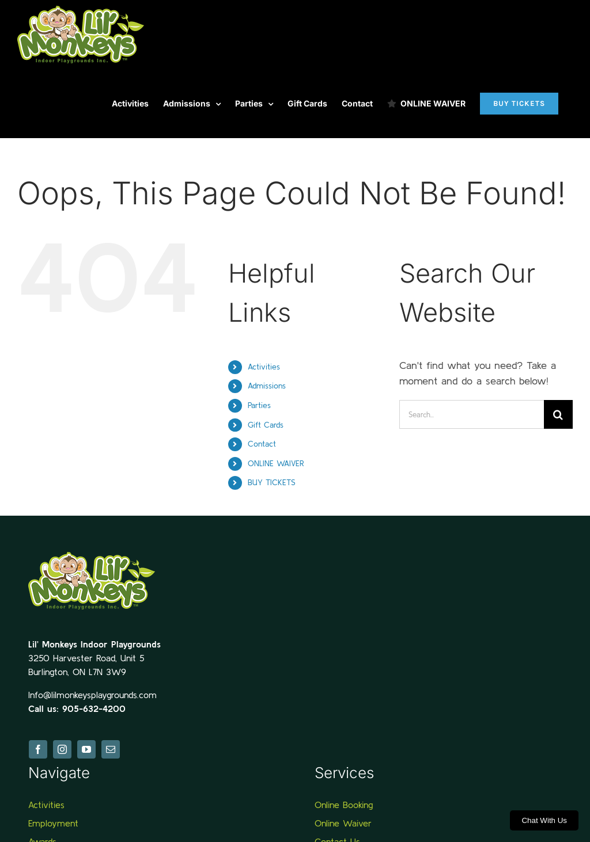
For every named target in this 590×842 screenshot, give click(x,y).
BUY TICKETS (272, 482)
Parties (259, 405)
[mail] (110, 749)
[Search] (558, 414)
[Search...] (471, 414)
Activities (264, 366)
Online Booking (344, 804)
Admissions (267, 385)
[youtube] (86, 749)
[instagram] (62, 749)
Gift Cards (265, 424)
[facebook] (38, 749)
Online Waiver (343, 823)
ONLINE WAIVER (276, 463)
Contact (262, 443)
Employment (53, 823)
